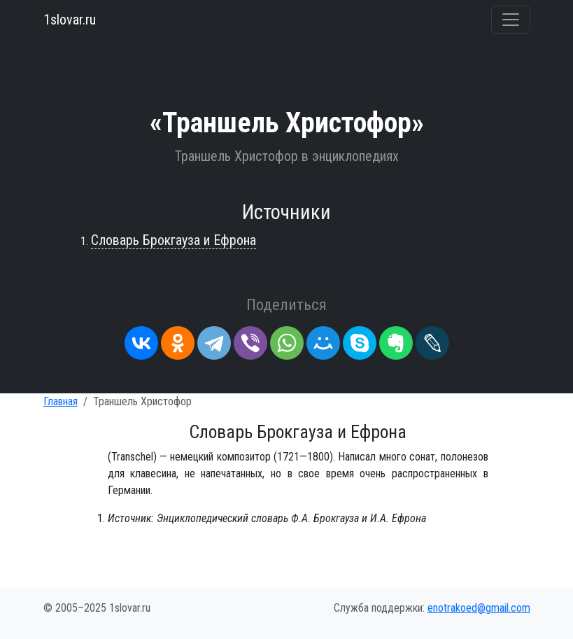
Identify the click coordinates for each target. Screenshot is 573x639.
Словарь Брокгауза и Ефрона (173, 240)
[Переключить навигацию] (510, 20)
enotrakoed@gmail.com (478, 608)
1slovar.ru (69, 19)
